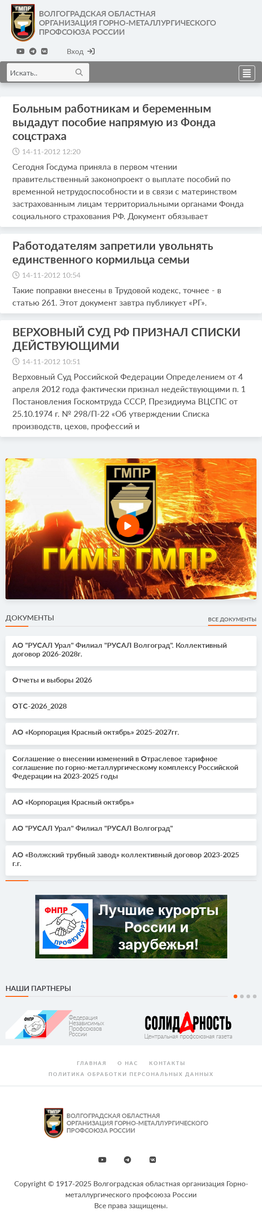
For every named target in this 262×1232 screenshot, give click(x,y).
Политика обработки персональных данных (131, 1074)
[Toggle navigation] (244, 72)
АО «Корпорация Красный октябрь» (73, 801)
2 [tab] (242, 996)
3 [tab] (248, 996)
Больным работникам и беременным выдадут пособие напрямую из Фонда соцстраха (114, 121)
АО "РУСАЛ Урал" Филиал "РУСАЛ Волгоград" (92, 827)
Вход (81, 51)
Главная (92, 1063)
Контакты (167, 1063)
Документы (29, 617)
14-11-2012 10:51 (51, 361)
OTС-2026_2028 (39, 705)
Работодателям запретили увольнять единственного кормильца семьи (112, 252)
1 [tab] (235, 996)
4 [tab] (255, 996)
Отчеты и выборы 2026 (52, 679)
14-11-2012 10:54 (51, 274)
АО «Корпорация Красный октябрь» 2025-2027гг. (95, 731)
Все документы (232, 619)
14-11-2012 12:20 (51, 151)
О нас (128, 1063)
